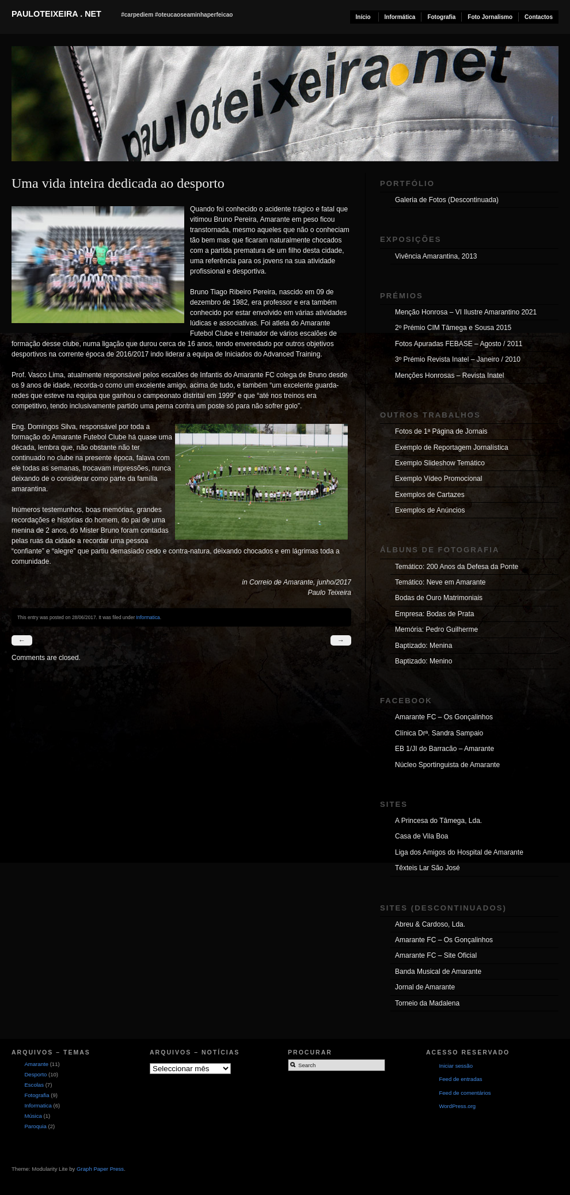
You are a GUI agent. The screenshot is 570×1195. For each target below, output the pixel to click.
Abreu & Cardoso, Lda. (430, 924)
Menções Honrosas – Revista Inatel (449, 375)
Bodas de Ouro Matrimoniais (438, 598)
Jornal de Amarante (425, 987)
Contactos (539, 17)
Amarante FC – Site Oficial (436, 955)
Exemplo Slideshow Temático (440, 463)
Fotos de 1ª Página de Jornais (441, 431)
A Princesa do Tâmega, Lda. (438, 821)
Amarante (36, 1064)
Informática (400, 17)
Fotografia (441, 17)
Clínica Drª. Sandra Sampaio (439, 733)
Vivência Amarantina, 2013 (436, 256)
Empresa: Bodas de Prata (434, 614)
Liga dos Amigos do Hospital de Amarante (459, 852)
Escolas (34, 1085)
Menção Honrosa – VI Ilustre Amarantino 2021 (466, 312)
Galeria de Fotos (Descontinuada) (447, 200)
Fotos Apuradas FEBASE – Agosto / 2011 (458, 344)
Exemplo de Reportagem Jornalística (451, 447)
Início (363, 17)
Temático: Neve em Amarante (440, 582)
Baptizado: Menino (423, 661)
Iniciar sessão (456, 1066)
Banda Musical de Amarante (438, 972)
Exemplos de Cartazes (430, 495)
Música (32, 1116)
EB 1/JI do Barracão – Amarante (444, 749)
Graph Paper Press (100, 1169)
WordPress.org (457, 1106)
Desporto (35, 1074)
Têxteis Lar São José (427, 868)
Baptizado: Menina (423, 646)
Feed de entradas (460, 1079)
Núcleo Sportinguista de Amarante (447, 765)
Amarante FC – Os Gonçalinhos (444, 717)
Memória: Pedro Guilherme (436, 629)
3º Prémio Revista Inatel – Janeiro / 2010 (457, 359)
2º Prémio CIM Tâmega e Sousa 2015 (453, 328)
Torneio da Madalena (427, 1003)
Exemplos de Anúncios (430, 510)
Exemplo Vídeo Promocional (438, 479)
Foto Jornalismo (490, 17)
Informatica (147, 617)
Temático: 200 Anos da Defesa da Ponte (456, 567)
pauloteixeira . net (56, 13)
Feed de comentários (465, 1093)
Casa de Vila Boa (422, 836)
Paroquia (35, 1126)
